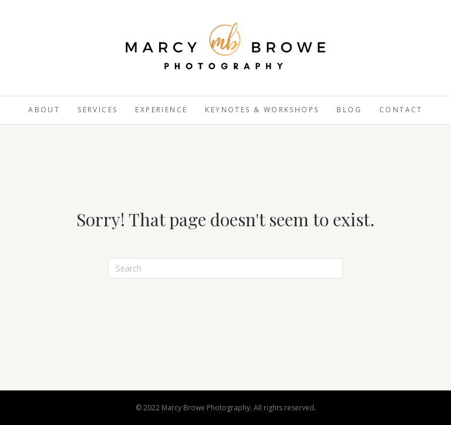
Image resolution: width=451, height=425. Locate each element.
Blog (349, 110)
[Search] (225, 268)
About (44, 110)
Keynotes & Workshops (262, 110)
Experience (161, 110)
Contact (401, 110)
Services (97, 110)
